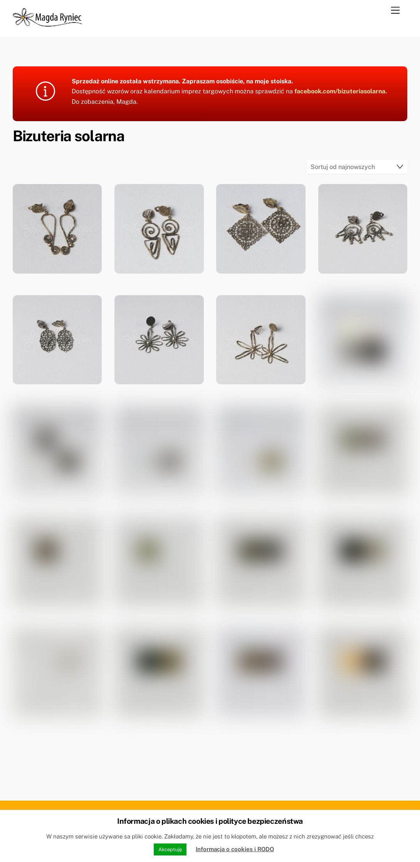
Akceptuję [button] (170, 849)
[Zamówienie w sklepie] (357, 167)
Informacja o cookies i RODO (235, 849)
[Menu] (395, 10)
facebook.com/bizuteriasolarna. (340, 91)
